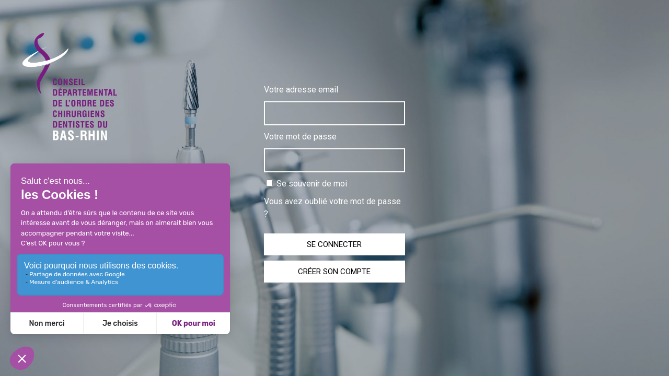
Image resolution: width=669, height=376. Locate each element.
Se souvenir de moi (306, 184)
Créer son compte (334, 271)
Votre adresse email (301, 90)
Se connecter (334, 244)
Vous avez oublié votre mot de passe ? (332, 207)
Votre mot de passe (300, 137)
